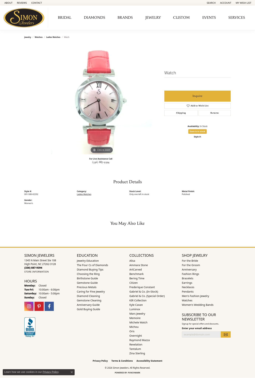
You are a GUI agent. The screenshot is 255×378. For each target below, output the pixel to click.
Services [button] (236, 17)
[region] (101, 99)
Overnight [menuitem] (135, 335)
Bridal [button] (64, 17)
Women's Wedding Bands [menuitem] (198, 305)
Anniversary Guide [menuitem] (88, 305)
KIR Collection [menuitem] (137, 300)
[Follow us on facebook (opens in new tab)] (49, 306)
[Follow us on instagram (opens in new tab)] (29, 306)
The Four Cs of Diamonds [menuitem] (92, 265)
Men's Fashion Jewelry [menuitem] (195, 296)
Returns (214, 113)
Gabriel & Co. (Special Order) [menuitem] (147, 296)
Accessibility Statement (149, 360)
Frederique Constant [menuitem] (142, 287)
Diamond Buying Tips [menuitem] (90, 269)
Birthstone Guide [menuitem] (87, 278)
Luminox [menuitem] (134, 309)
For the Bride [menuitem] (190, 260)
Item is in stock (197, 131)
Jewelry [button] (153, 17)
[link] (8, 3)
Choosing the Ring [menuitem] (88, 274)
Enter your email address (197, 328)
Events (209, 17)
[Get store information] (36, 271)
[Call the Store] (33, 267)
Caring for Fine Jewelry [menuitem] (91, 291)
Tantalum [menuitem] (135, 349)
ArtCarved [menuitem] (135, 269)
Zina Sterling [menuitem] (137, 353)
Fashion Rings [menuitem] (190, 274)
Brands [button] (125, 17)
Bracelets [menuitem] (187, 278)
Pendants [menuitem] (188, 291)
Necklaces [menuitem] (188, 287)
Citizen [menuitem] (133, 282)
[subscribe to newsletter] (226, 334)
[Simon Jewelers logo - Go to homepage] (25, 17)
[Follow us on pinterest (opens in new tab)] (39, 306)
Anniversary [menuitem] (189, 269)
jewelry (27, 37)
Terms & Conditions (122, 360)
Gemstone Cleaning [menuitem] (89, 300)
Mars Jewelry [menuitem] (137, 313)
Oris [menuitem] (132, 331)
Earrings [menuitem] (187, 282)
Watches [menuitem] (187, 300)
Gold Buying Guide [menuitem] (88, 309)
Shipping (181, 113)
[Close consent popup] (72, 372)
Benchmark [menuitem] (136, 274)
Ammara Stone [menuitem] (138, 265)
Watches (39, 37)
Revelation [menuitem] (135, 344)
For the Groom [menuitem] (191, 265)
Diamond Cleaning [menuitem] (88, 296)
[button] (211, 3)
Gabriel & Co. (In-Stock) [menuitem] (143, 291)
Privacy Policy (100, 360)
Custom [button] (181, 17)
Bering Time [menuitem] (136, 278)
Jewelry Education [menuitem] (88, 260)
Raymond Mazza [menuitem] (139, 340)
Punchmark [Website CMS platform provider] (134, 372)
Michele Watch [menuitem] (138, 322)
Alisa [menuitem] (132, 260)
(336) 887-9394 (100, 162)
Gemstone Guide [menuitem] (87, 282)
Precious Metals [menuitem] (86, 287)
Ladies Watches (53, 37)
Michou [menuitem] (134, 327)
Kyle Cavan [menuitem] (136, 305)
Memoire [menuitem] (135, 318)
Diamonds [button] (94, 17)
